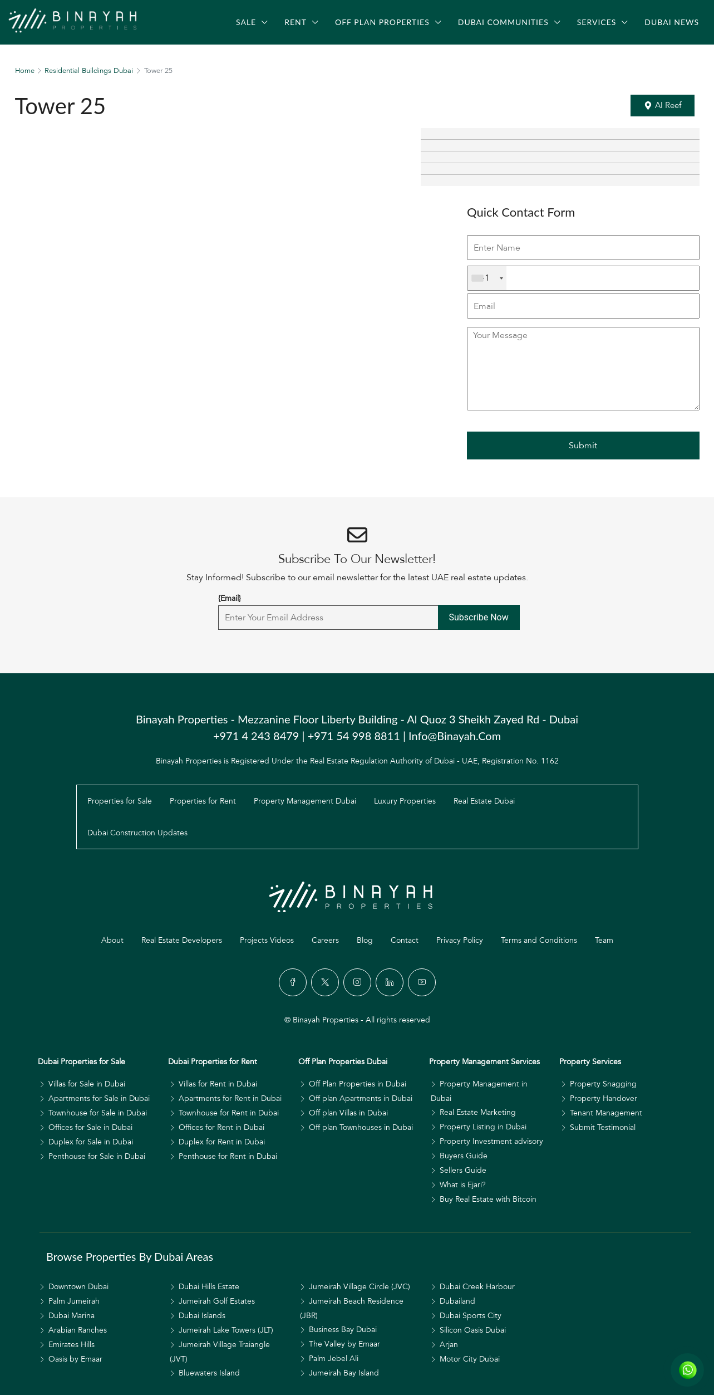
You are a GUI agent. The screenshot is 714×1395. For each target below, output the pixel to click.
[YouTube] (422, 982)
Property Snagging (603, 1084)
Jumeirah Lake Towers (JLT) (226, 1330)
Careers (325, 940)
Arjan (449, 1344)
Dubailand (457, 1301)
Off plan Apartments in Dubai (360, 1098)
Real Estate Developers (181, 940)
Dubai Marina (71, 1315)
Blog (365, 940)
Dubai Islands (202, 1315)
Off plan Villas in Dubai (348, 1113)
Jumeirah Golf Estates (217, 1301)
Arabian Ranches (77, 1330)
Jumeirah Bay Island (344, 1373)
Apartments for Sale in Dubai (99, 1098)
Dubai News (671, 22)
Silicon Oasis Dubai (473, 1330)
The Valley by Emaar (344, 1344)
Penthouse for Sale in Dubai (96, 1156)
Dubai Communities (503, 22)
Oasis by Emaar (75, 1359)
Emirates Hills (71, 1344)
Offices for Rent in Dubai (221, 1127)
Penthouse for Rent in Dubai (228, 1156)
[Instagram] (357, 982)
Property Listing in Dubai (483, 1127)
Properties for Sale (119, 801)
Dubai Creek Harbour (477, 1286)
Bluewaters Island (209, 1373)
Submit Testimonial (603, 1127)
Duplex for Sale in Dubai (90, 1142)
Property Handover (603, 1098)
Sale (246, 22)
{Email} (229, 598)
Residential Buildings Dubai (89, 70)
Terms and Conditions (539, 940)
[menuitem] (53, 55)
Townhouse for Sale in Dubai (97, 1113)
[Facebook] (293, 982)
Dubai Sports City (470, 1315)
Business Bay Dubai (343, 1329)
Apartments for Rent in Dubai (230, 1098)
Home (25, 70)
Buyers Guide (464, 1156)
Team (604, 940)
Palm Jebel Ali (333, 1358)
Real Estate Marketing (478, 1112)
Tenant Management (606, 1113)
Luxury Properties (405, 801)
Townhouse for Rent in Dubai (229, 1113)
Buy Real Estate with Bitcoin (488, 1199)
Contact (404, 940)
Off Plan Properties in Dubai (357, 1084)
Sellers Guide (463, 1170)
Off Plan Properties (382, 22)
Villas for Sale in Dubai (86, 1084)
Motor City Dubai (470, 1359)
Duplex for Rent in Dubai (222, 1142)
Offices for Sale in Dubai (90, 1127)
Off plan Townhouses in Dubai (361, 1127)
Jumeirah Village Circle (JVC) (359, 1286)
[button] (663, 105)
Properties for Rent (203, 801)
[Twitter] (325, 982)
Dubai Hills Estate (209, 1286)
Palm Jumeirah (74, 1301)
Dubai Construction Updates (137, 833)
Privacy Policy (459, 940)
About (112, 940)
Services (597, 22)
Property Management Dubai (305, 801)
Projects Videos (267, 940)
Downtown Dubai (78, 1286)
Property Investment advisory (491, 1141)
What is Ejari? (463, 1185)
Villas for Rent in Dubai (218, 1084)
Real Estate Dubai (484, 801)
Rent (295, 22)
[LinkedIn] (389, 982)
